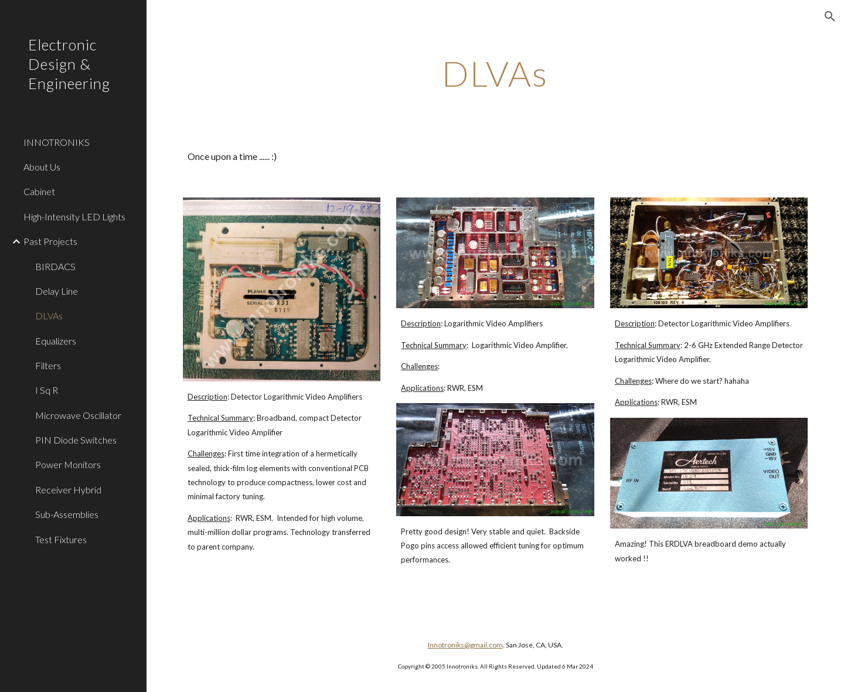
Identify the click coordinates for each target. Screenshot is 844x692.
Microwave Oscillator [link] (78, 415)
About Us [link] (41, 166)
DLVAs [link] (49, 315)
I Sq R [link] (46, 390)
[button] (830, 16)
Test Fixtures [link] (61, 539)
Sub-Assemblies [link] (66, 514)
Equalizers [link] (55, 340)
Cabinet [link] (39, 191)
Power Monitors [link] (68, 464)
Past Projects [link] (50, 241)
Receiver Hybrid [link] (68, 489)
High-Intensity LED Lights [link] (74, 216)
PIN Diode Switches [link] (76, 439)
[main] (495, 73)
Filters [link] (48, 365)
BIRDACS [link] (55, 266)
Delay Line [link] (56, 290)
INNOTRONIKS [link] (56, 142)
